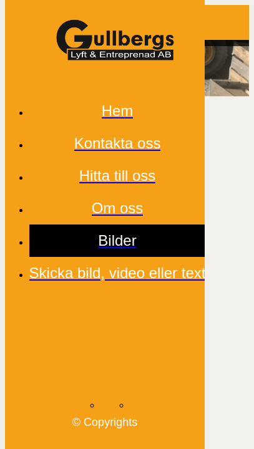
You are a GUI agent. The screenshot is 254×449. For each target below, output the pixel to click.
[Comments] (232, 22)
